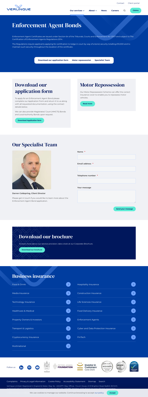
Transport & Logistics (23, 328)
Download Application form (29, 120)
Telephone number (87, 175)
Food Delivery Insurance (89, 311)
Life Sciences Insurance (89, 302)
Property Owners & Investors (27, 319)
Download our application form (53, 60)
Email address (85, 164)
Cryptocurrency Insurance (25, 337)
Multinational (19, 346)
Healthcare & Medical (23, 311)
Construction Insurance (89, 293)
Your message (84, 187)
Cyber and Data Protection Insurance (96, 328)
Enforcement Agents (88, 319)
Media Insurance (20, 293)
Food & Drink (19, 284)
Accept (112, 393)
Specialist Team (102, 60)
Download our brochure (32, 250)
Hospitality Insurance (88, 284)
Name (81, 152)
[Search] (124, 10)
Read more (87, 104)
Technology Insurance (23, 302)
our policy (99, 393)
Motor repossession (81, 60)
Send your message (124, 209)
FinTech (81, 337)
